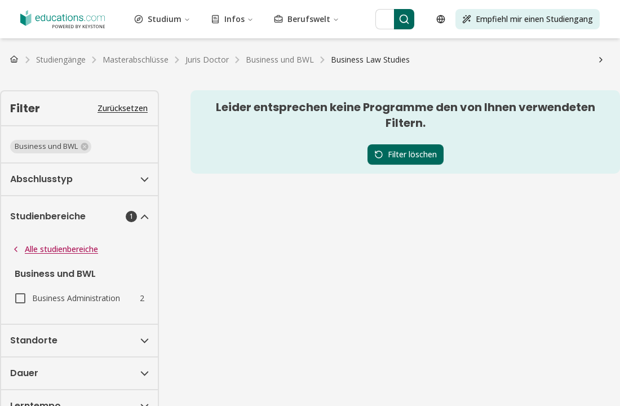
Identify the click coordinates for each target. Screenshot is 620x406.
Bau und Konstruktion (439, 9)
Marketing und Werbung (180, 40)
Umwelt (359, 19)
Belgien (176, 90)
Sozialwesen (144, 50)
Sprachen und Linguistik (378, 29)
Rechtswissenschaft (457, 29)
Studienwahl (244, 111)
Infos (52, 203)
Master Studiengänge (126, 70)
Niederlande (140, 90)
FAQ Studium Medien (82, 131)
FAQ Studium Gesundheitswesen (108, 121)
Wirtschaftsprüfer (36, 151)
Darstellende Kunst (326, 40)
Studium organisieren (305, 111)
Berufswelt (61, 222)
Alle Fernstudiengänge (236, 80)
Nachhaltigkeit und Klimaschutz (301, 50)
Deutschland (27, 90)
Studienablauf (197, 111)
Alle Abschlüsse (333, 70)
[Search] (112, 250)
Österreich (68, 90)
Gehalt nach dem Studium (125, 111)
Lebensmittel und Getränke (477, 19)
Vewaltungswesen (37, 9)
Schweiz (102, 90)
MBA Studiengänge (200, 70)
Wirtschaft (62, 19)
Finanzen (411, 19)
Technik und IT (387, 50)
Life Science (515, 29)
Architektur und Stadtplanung (122, 9)
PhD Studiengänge (270, 70)
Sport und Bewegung (205, 50)
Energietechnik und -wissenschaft (227, 19)
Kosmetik (497, 9)
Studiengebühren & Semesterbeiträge (140, 100)
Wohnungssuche (373, 111)
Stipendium (52, 100)
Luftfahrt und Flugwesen (284, 9)
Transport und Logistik (104, 60)
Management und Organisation (80, 40)
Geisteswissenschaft (140, 29)
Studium (58, 185)
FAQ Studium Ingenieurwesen (422, 121)
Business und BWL (364, 9)
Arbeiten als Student (41, 111)
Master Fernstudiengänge (149, 80)
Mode (384, 19)
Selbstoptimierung (89, 50)
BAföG (18, 100)
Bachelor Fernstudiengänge (54, 80)
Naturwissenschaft (258, 40)
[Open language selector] (16, 287)
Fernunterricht (30, 141)
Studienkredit (231, 100)
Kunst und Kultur (208, 9)
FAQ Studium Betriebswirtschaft (496, 111)
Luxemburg (211, 90)
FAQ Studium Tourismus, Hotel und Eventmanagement (268, 121)
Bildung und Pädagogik (123, 19)
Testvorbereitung (445, 50)
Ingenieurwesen (316, 19)
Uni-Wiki (421, 111)
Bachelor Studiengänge (46, 70)
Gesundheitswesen (70, 29)
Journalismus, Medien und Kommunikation (255, 29)
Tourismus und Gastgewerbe (528, 50)
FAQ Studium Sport (513, 121)
